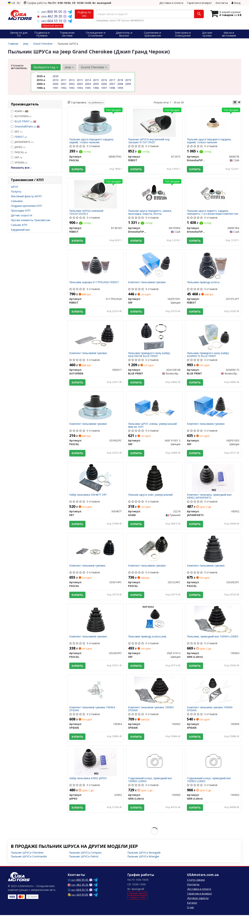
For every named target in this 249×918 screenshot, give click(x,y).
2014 (88, 80)
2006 (104, 84)
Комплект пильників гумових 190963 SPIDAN (151, 711)
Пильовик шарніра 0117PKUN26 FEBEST (94, 283)
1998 (112, 87)
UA (11, 3)
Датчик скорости (21, 215)
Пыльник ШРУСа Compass (85, 855)
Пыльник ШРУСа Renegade (144, 855)
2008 (120, 84)
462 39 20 (50, 16)
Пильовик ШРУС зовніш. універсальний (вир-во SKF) (152, 426)
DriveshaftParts (27, 126)
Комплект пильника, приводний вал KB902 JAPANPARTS (209, 498)
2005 (96, 84)
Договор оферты (198, 901)
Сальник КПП (19, 225)
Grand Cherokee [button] (94, 67)
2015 (96, 80)
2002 (72, 84)
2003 (80, 84)
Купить (77, 169)
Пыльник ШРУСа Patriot (83, 859)
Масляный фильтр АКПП (26, 196)
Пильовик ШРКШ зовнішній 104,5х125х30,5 (86, 212)
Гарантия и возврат (199, 3)
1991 (55, 87)
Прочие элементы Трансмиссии (30, 220)
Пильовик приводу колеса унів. (147, 638)
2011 (64, 80)
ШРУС (14, 186)
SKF (16, 157)
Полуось (16, 191)
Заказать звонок (137, 896)
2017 (112, 80)
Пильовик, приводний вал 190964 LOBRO (213, 638)
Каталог (192, 905)
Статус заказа (196, 882)
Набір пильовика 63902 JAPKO (88, 781)
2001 (64, 84)
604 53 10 (50, 21)
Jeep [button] (69, 67)
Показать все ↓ (21, 167)
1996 (96, 87)
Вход (236, 3)
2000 (55, 84)
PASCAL (19, 152)
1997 (104, 87)
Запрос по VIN (137, 900)
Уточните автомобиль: (19, 67)
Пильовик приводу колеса (203, 283)
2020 (55, 76)
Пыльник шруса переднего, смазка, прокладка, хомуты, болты (150, 212)
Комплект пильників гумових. (87, 567)
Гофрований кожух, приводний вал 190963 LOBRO (209, 782)
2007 (112, 84)
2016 (104, 80)
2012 (72, 80)
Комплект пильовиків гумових (147, 283)
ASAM (19, 111)
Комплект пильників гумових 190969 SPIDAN (210, 711)
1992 (64, 87)
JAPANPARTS (22, 142)
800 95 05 (50, 11)
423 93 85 (78, 897)
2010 (55, 80)
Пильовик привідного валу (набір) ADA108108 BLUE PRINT (149, 355)
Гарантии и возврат (199, 896)
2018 (120, 80)
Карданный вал (20, 229)
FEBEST (21, 136)
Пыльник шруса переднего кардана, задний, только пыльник (91, 141)
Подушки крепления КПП (26, 206)
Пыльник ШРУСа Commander (29, 859)
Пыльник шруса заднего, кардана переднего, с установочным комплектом (212, 212)
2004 (88, 84)
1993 (72, 87)
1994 (80, 87)
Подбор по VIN (84, 14)
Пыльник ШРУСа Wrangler (143, 859)
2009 (128, 84)
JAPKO (18, 147)
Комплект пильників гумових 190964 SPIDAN (92, 711)
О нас (190, 910)
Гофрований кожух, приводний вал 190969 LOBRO (150, 782)
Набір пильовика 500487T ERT (88, 496)
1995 (88, 87)
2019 (128, 80)
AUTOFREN (21, 116)
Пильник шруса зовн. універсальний (150, 496)
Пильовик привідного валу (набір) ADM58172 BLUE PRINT (208, 355)
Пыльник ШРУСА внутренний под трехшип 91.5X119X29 (149, 141)
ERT (16, 131)
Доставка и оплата (171, 3)
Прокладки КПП (20, 210)
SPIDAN (19, 162)
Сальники (17, 201)
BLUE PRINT (25, 121)
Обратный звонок (52, 25)
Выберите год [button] (46, 67)
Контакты (222, 3)
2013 (80, 80)
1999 (120, 87)
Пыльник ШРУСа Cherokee (27, 855)
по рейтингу (96, 102)
